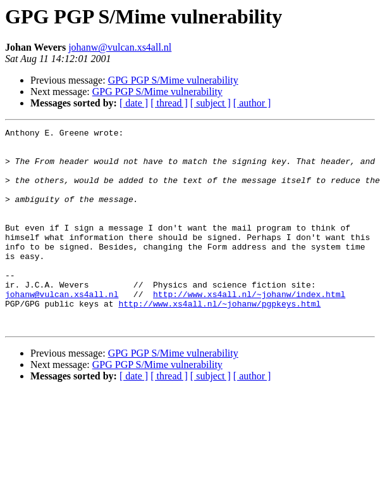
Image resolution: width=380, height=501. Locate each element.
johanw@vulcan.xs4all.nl (119, 47)
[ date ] (134, 103)
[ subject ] (210, 103)
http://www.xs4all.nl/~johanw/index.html (249, 328)
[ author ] (252, 103)
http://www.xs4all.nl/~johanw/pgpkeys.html (219, 339)
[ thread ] (169, 103)
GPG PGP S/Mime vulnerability (173, 80)
